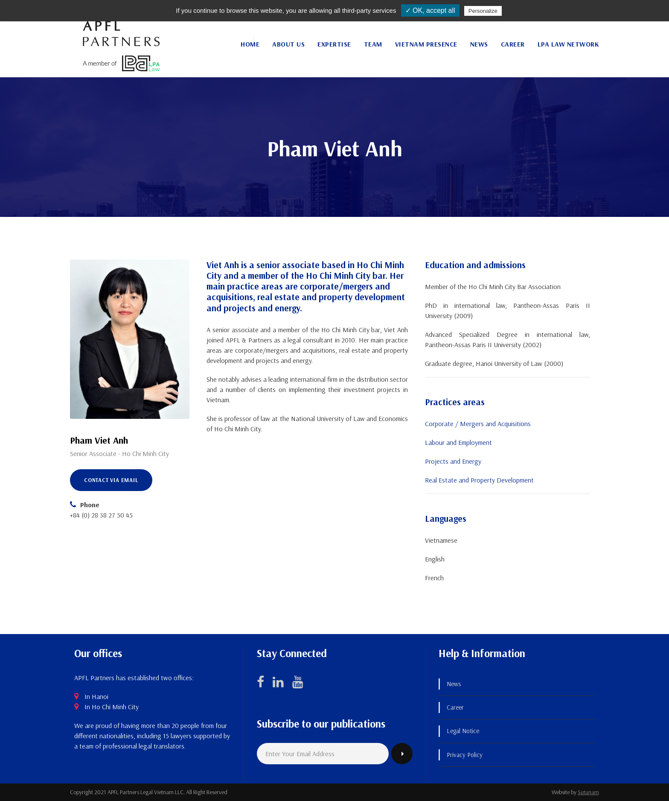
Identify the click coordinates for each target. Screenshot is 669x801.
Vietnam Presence (426, 44)
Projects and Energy (453, 461)
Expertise (334, 44)
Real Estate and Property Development (479, 480)
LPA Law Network (568, 44)
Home (250, 44)
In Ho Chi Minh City (111, 706)
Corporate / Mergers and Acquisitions (478, 423)
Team (373, 44)
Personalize (482, 11)
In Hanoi (96, 696)
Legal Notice (463, 731)
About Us (288, 44)
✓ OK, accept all (430, 10)
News (479, 44)
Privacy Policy (465, 755)
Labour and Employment (458, 442)
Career (513, 44)
